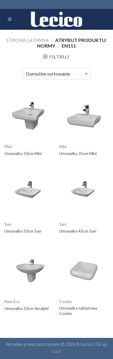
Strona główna (27, 40)
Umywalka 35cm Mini (78, 153)
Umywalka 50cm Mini (23, 153)
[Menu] (10, 19)
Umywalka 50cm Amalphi (26, 308)
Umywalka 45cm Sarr (78, 231)
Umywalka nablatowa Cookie (78, 311)
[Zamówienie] (56, 74)
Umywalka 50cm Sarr (23, 231)
